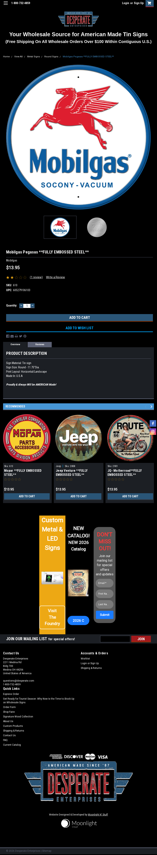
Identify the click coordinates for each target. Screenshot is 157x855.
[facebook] (153, 423)
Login (125, 3)
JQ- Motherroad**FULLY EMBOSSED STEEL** (125, 473)
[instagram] (153, 431)
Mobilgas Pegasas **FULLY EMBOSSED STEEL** (88, 56)
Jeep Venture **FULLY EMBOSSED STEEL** (71, 473)
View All (18, 56)
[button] (52, 619)
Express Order (11, 694)
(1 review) (36, 277)
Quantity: (11, 305)
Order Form (9, 707)
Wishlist (85, 658)
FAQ (5, 740)
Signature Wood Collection (18, 716)
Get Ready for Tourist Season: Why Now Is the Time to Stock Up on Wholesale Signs (38, 700)
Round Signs (51, 56)
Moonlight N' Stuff (98, 814)
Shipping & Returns (91, 668)
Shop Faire (9, 711)
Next (152, 406)
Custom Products (13, 726)
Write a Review (55, 277)
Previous (146, 406)
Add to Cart (27, 496)
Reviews (39, 344)
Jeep (58, 466)
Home (6, 56)
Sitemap (46, 850)
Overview (15, 344)
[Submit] (104, 615)
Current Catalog (12, 744)
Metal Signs (33, 56)
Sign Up (139, 3)
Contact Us (9, 735)
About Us (8, 721)
